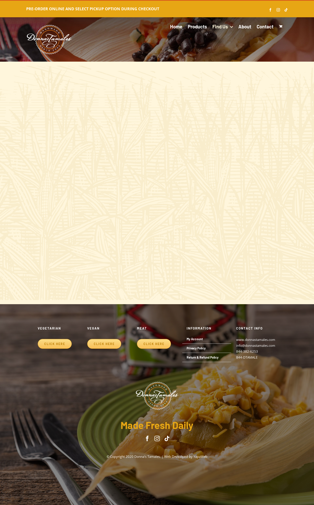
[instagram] (157, 438)
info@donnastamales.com (255, 345)
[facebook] (147, 438)
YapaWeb (200, 456)
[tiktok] (167, 438)
